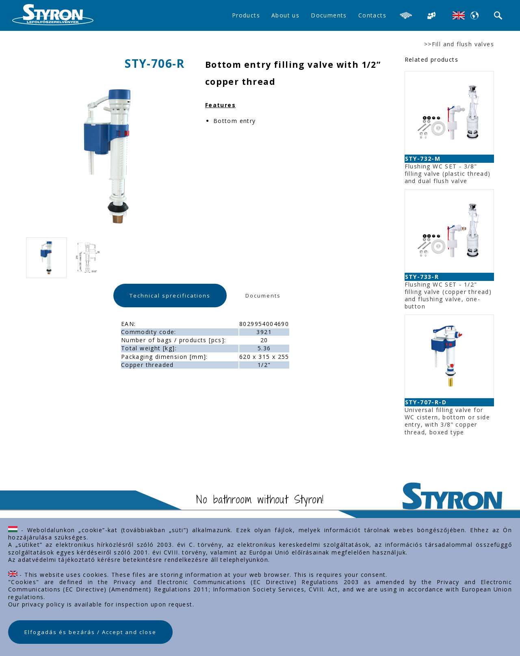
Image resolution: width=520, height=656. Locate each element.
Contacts (372, 15)
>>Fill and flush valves (459, 44)
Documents (329, 15)
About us (285, 15)
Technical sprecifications (170, 295)
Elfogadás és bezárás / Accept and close (90, 632)
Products (246, 15)
